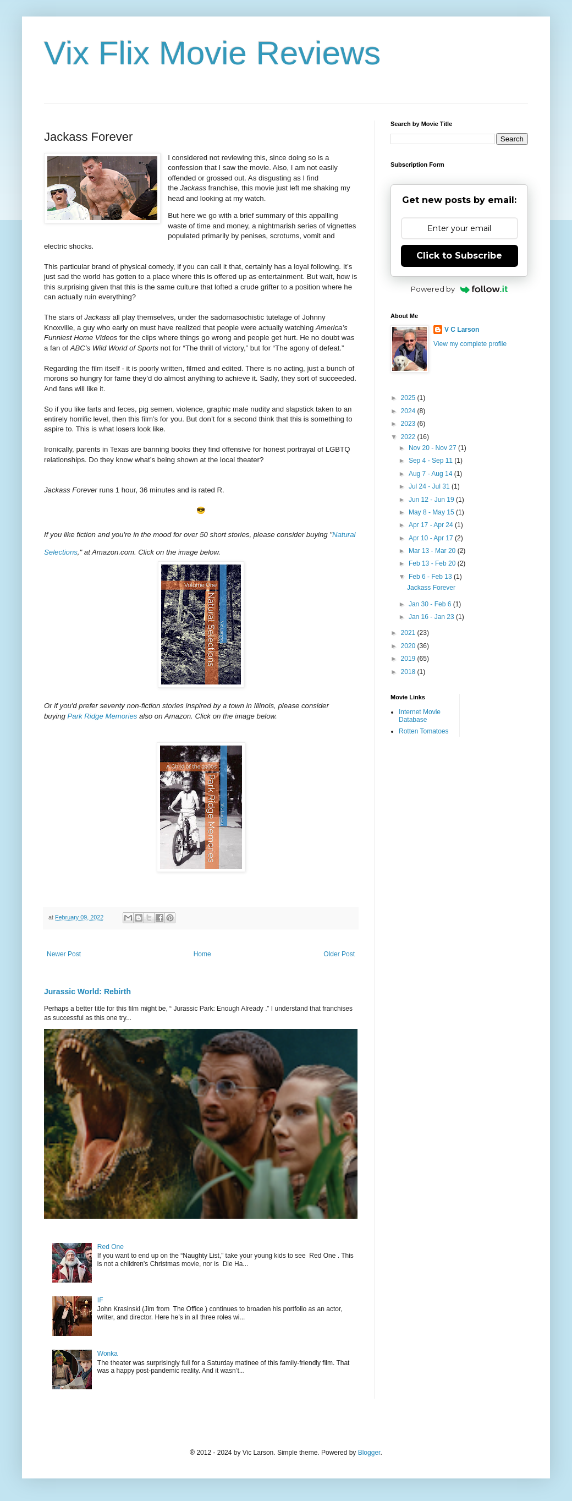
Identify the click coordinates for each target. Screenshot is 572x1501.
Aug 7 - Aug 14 (431, 474)
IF (100, 1300)
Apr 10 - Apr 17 (432, 538)
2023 (409, 424)
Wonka (107, 1353)
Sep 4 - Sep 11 (431, 460)
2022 (409, 437)
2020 (409, 646)
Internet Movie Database (420, 716)
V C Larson (461, 329)
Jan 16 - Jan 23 (432, 617)
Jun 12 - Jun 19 (432, 499)
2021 (409, 633)
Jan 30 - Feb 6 (431, 604)
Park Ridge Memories (103, 716)
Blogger (369, 1452)
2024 (409, 411)
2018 (409, 672)
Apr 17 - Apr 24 (432, 525)
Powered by (459, 288)
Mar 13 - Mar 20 (433, 551)
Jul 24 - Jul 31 (430, 486)
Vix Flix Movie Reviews (212, 53)
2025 (409, 398)
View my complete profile (470, 344)
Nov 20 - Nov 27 (433, 448)
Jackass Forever (431, 587)
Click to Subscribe (459, 255)
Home (202, 954)
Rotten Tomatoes (424, 731)
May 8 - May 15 (432, 512)
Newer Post (64, 954)
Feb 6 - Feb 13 (431, 576)
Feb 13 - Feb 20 (433, 563)
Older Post (339, 954)
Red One (110, 1247)
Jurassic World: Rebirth (87, 991)
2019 (409, 658)
